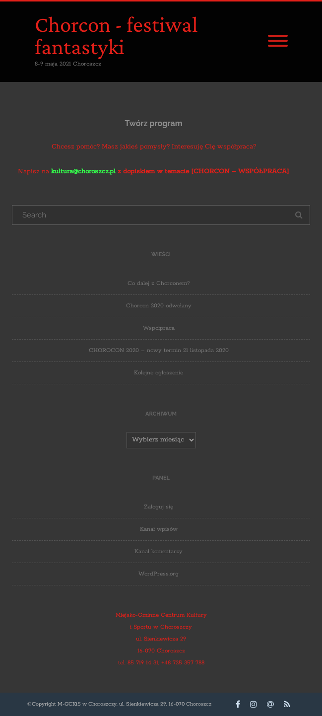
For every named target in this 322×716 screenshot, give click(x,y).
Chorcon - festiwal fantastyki (116, 35)
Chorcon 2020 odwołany (159, 305)
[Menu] (278, 42)
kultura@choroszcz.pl (83, 171)
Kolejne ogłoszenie (158, 372)
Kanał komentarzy (158, 551)
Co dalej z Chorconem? (159, 283)
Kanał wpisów (159, 529)
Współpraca (159, 328)
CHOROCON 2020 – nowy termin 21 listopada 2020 (159, 350)
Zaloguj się (158, 506)
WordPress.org (158, 573)
